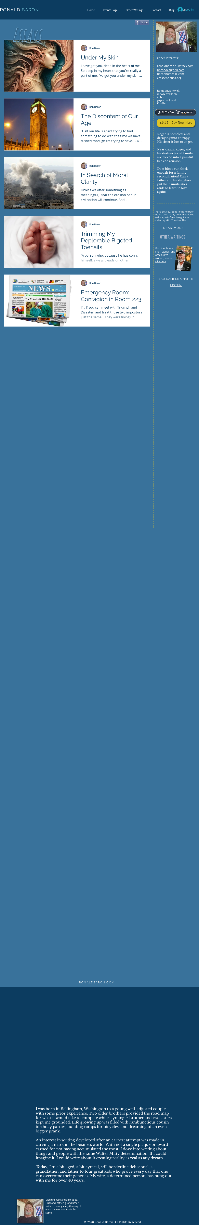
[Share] (142, 22)
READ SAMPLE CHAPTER (176, 278)
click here (160, 261)
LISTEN (176, 285)
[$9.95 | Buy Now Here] (176, 123)
